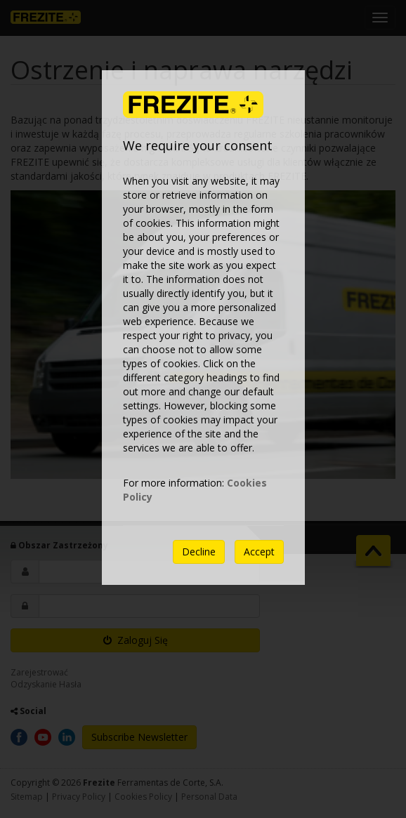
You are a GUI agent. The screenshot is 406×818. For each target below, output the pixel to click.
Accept (259, 551)
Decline (199, 551)
